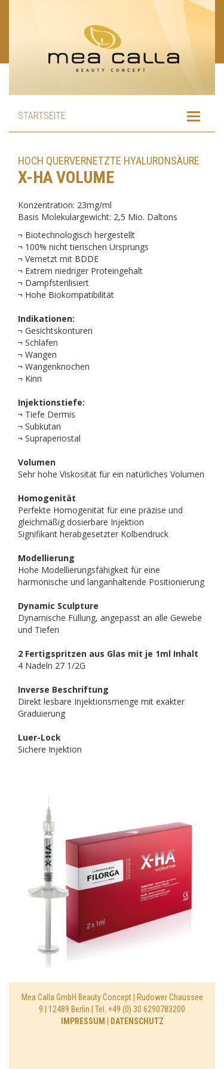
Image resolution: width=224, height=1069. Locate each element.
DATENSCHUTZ (137, 1021)
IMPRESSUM (83, 1021)
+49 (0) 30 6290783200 (146, 1009)
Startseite (42, 115)
